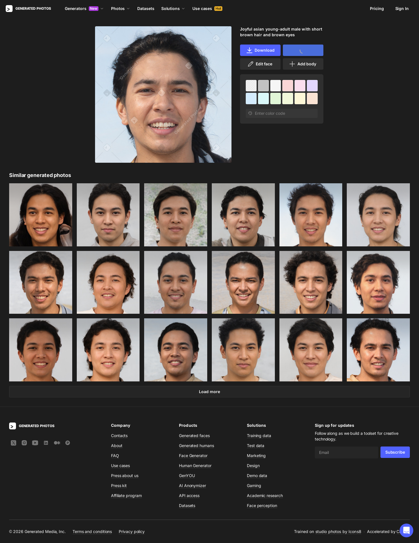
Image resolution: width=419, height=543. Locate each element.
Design (253, 465)
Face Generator (193, 455)
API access (189, 495)
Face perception (262, 505)
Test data (255, 445)
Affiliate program (126, 495)
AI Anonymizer (192, 485)
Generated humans (196, 445)
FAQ (115, 455)
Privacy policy (132, 531)
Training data (259, 435)
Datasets (145, 8)
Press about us (124, 475)
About (116, 445)
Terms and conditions (92, 531)
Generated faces (194, 435)
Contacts (119, 435)
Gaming (254, 485)
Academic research (265, 495)
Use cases (207, 8)
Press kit (119, 485)
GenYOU (187, 475)
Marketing (256, 455)
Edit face (259, 64)
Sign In (402, 8)
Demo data (257, 475)
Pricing (377, 8)
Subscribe (395, 452)
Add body (302, 64)
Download (260, 50)
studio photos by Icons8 (338, 531)
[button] (406, 530)
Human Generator (195, 465)
